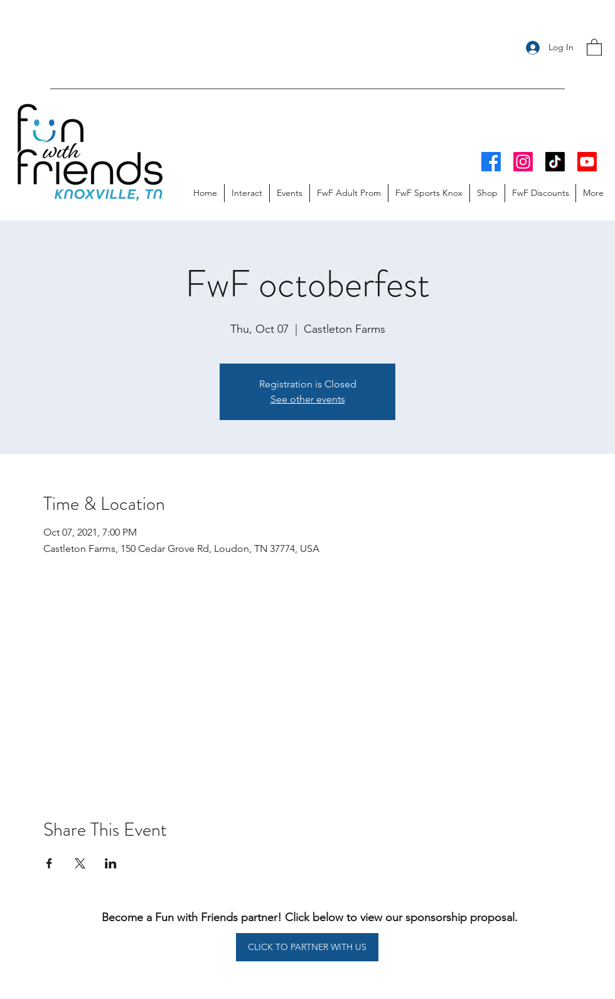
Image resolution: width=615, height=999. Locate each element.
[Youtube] (587, 161)
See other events (307, 399)
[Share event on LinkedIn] (111, 863)
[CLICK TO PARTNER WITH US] (307, 947)
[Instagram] (523, 161)
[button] (594, 47)
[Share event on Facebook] (49, 863)
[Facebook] (491, 161)
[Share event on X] (80, 863)
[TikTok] (555, 161)
